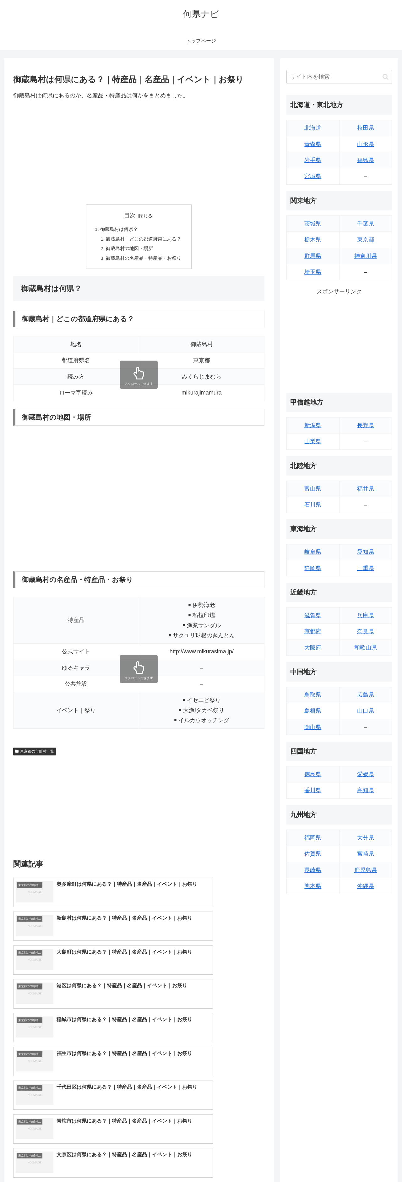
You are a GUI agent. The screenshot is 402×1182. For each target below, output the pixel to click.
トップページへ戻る (322, 1162)
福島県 (365, 160)
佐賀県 (312, 854)
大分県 (365, 838)
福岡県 (312, 838)
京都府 (312, 631)
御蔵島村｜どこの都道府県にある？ (144, 239)
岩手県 (312, 160)
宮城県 (312, 176)
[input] (339, 77)
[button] (385, 76)
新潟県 (312, 425)
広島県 (365, 695)
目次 (129, 215)
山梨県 (312, 441)
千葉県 (365, 224)
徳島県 (312, 774)
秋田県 (365, 128)
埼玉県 (312, 272)
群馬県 (312, 256)
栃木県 (312, 240)
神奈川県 (365, 256)
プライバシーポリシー (370, 1162)
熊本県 (312, 886)
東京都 (365, 240)
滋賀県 (312, 615)
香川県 (312, 790)
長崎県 (312, 870)
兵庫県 (365, 615)
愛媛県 (365, 774)
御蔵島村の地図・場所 (129, 250)
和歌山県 (365, 648)
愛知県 (365, 552)
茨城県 (312, 224)
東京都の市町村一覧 (34, 753)
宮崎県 (365, 854)
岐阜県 (312, 552)
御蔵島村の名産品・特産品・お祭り (144, 260)
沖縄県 (365, 886)
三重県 (365, 568)
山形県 (365, 144)
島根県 (312, 711)
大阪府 (312, 648)
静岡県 (312, 568)
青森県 (312, 144)
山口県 (365, 711)
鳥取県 (312, 695)
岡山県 (312, 727)
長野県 (365, 425)
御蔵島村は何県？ (118, 229)
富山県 (312, 489)
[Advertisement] (138, 152)
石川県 (312, 505)
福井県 (365, 489)
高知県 (365, 790)
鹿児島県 (365, 870)
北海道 (312, 128)
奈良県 (365, 631)
